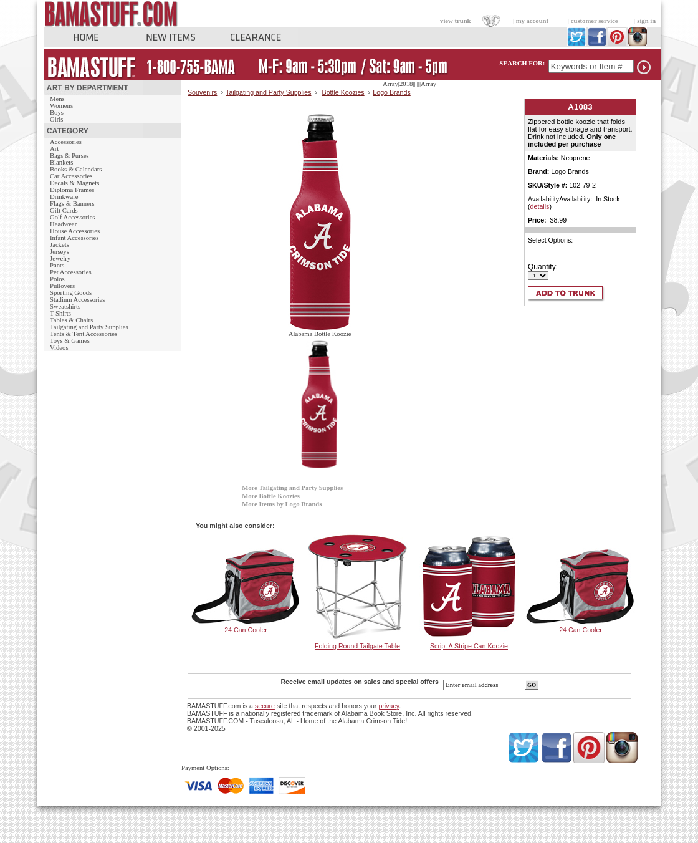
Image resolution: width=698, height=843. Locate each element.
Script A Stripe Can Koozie (469, 646)
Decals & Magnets (74, 183)
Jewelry (60, 258)
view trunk (455, 20)
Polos (57, 279)
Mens (57, 98)
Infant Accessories (74, 237)
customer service (594, 20)
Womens (61, 105)
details (540, 206)
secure (265, 706)
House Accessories (75, 231)
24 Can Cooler (245, 629)
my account (532, 20)
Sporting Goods (71, 292)
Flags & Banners (72, 203)
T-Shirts (60, 313)
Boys (57, 112)
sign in (646, 20)
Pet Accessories (71, 272)
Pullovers (62, 285)
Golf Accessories (72, 217)
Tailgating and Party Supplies (89, 327)
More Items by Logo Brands (282, 504)
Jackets (59, 244)
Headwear (63, 224)
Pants (57, 265)
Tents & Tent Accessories (83, 333)
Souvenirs (202, 92)
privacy (388, 706)
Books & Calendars (76, 169)
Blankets (61, 162)
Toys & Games (70, 340)
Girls (56, 119)
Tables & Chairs (71, 320)
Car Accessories (71, 176)
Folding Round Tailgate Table (357, 646)
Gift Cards (64, 210)
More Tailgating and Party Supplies (292, 487)
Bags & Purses (69, 155)
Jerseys (59, 251)
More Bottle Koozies (271, 496)
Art (54, 148)
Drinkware (64, 196)
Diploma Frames (72, 189)
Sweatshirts (65, 306)
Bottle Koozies (343, 92)
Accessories (66, 141)
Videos (59, 347)
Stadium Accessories (77, 299)
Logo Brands (391, 92)
